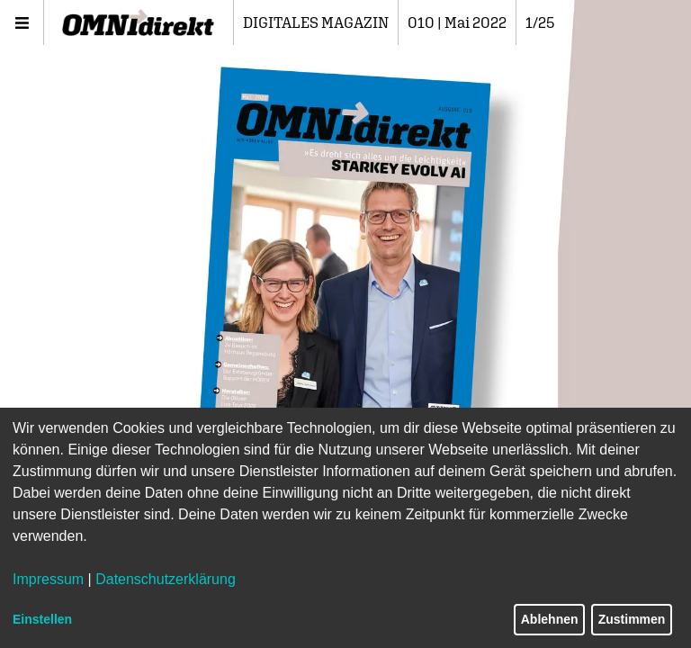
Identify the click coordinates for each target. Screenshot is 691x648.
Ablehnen (550, 619)
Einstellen (42, 619)
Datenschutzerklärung (165, 579)
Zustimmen (632, 619)
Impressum (48, 579)
